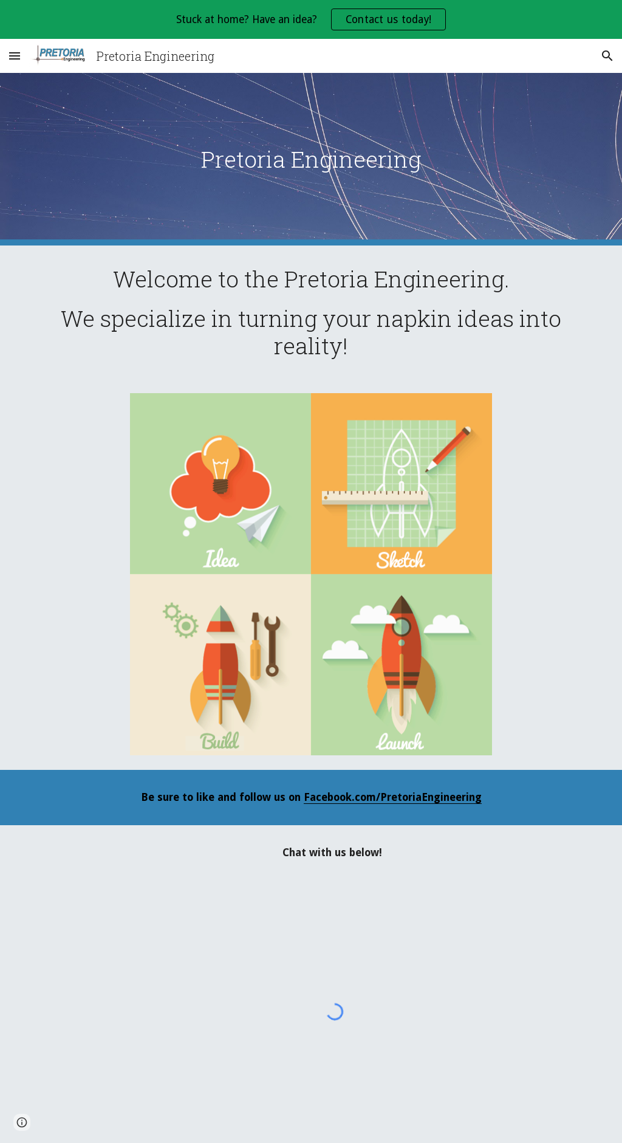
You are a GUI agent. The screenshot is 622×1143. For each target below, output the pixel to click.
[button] (14, 55)
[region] (311, 19)
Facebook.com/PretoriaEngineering (393, 797)
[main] (311, 159)
